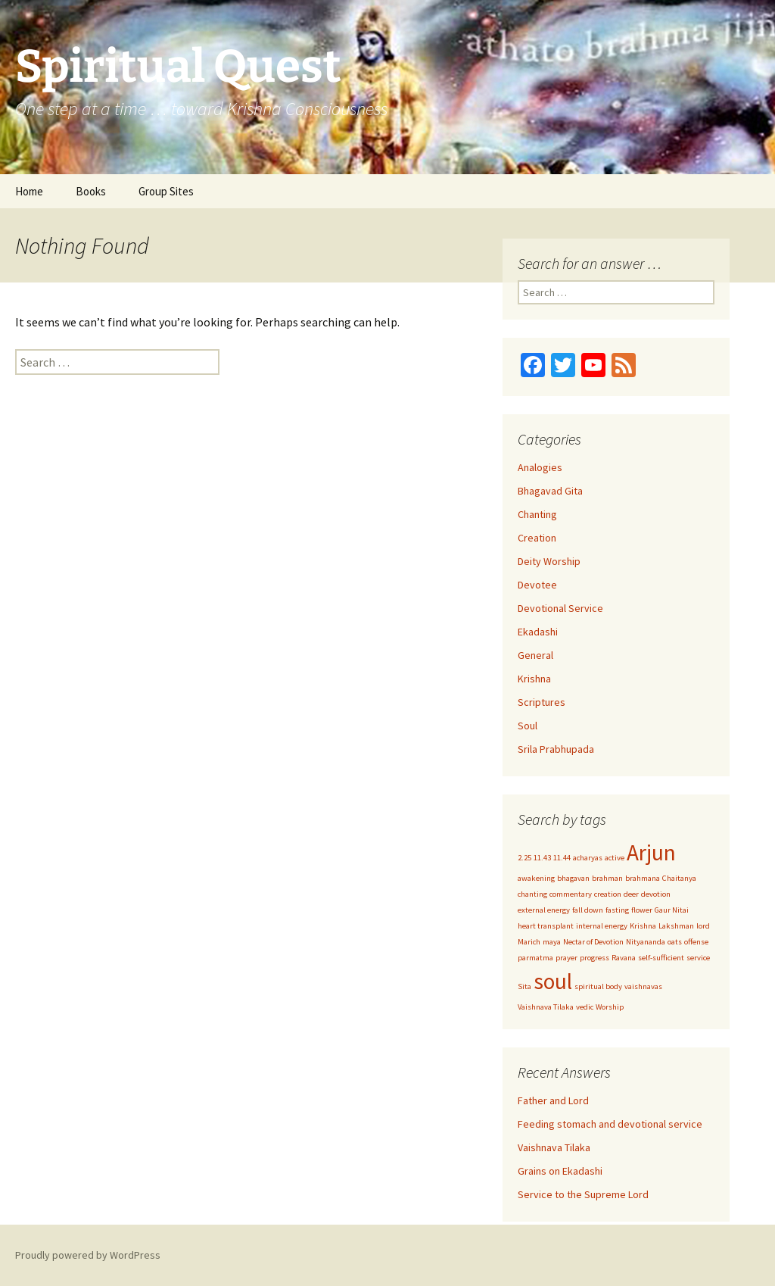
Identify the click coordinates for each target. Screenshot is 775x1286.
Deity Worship (549, 561)
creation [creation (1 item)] (607, 894)
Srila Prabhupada (556, 749)
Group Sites (166, 191)
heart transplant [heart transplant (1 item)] (546, 926)
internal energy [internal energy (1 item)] (601, 926)
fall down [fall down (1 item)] (587, 910)
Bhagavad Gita (550, 491)
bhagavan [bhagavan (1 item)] (573, 878)
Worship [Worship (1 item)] (610, 1007)
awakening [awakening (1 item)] (536, 878)
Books (91, 191)
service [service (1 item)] (698, 958)
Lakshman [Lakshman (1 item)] (676, 926)
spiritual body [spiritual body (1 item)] (598, 986)
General (535, 655)
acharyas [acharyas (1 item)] (587, 858)
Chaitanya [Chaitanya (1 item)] (679, 878)
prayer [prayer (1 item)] (566, 958)
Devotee (537, 584)
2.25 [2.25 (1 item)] (524, 858)
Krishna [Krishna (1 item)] (643, 926)
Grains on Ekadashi (560, 1171)
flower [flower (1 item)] (641, 910)
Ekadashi (538, 631)
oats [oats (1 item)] (675, 942)
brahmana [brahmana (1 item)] (642, 878)
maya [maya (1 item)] (552, 942)
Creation (537, 538)
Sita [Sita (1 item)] (524, 986)
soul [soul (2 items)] (553, 981)
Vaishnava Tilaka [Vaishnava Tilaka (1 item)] (546, 1007)
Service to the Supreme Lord (583, 1194)
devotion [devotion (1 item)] (656, 894)
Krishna (534, 678)
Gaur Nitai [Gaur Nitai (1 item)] (672, 910)
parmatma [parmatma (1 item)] (535, 958)
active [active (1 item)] (614, 858)
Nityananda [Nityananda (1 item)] (645, 942)
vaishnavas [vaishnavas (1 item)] (643, 986)
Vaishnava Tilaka (554, 1147)
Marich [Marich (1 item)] (529, 942)
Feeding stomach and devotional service (610, 1124)
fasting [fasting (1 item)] (617, 910)
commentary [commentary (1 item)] (570, 894)
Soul (527, 725)
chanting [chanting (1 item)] (532, 894)
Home (29, 191)
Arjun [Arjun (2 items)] (651, 852)
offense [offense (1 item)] (696, 942)
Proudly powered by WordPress (87, 1255)
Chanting (537, 514)
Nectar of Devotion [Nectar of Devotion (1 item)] (593, 942)
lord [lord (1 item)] (703, 926)
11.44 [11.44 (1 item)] (562, 858)
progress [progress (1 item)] (594, 958)
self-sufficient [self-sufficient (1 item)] (661, 958)
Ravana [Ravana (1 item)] (624, 958)
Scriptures (541, 702)
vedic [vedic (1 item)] (584, 1007)
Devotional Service (560, 608)
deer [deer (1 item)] (631, 894)
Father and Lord (553, 1100)
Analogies (540, 467)
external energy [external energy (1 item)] (544, 910)
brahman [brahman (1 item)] (607, 878)
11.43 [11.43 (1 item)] (542, 858)
